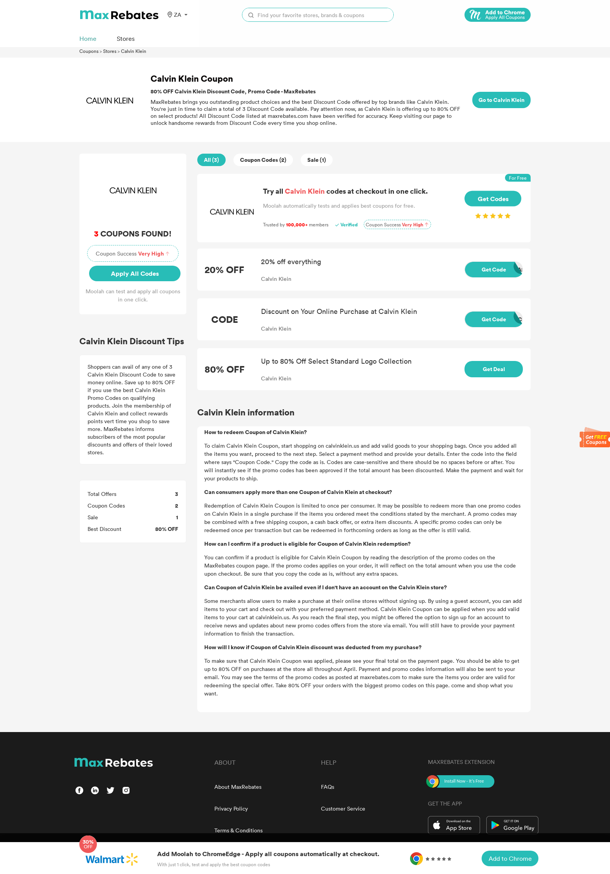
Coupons (88, 50)
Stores (109, 50)
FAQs (327, 786)
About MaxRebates (237, 786)
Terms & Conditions (238, 830)
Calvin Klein (133, 50)
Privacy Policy (231, 808)
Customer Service (343, 808)
